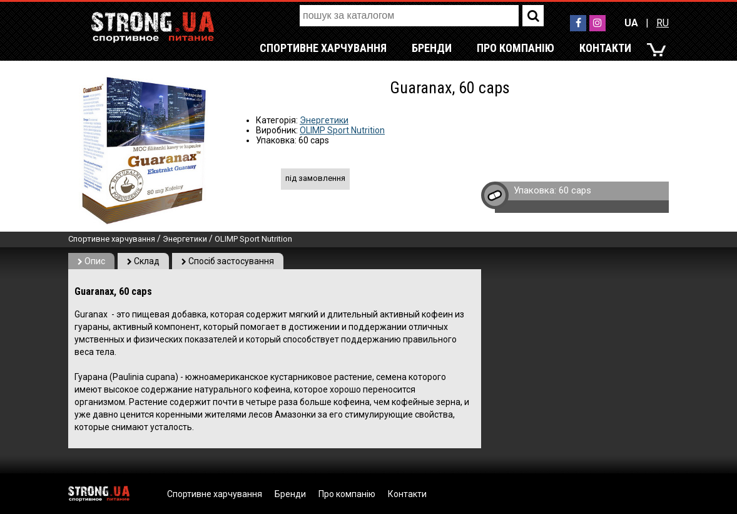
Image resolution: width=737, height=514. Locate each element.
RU (662, 23)
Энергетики (324, 120)
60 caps (575, 190)
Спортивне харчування (323, 47)
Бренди (432, 47)
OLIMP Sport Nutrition (342, 130)
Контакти (605, 47)
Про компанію (515, 47)
